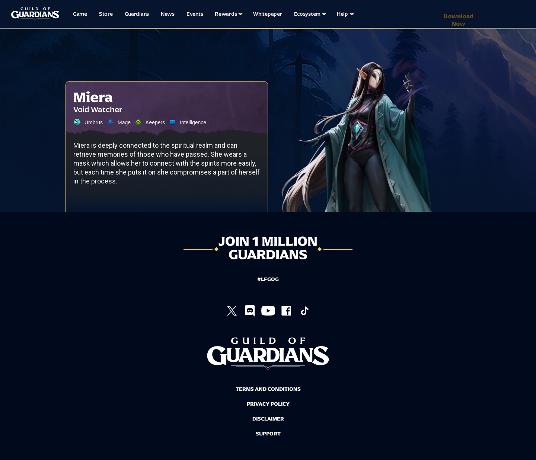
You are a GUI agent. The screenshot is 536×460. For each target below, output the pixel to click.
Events (194, 14)
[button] (228, 14)
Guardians (137, 14)
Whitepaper (267, 14)
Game (80, 14)
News (168, 14)
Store (106, 14)
